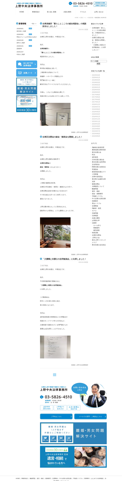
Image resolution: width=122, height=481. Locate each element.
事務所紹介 (36, 12)
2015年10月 (96, 124)
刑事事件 (95, 201)
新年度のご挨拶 (21, 31)
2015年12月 (96, 119)
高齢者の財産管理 (98, 147)
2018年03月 (96, 92)
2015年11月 (96, 121)
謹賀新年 (19, 48)
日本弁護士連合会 (98, 159)
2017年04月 (96, 99)
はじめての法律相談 (97, 473)
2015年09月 (96, 126)
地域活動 (95, 232)
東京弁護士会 (96, 152)
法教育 (94, 223)
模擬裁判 (96, 228)
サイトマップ (65, 476)
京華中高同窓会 (97, 176)
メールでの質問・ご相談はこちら (90, 416)
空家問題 (95, 213)
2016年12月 (96, 104)
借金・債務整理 (97, 193)
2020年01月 (96, 77)
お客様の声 (96, 220)
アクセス (83, 12)
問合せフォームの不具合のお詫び (27, 37)
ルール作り (97, 225)
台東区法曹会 (96, 235)
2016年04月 (96, 114)
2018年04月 (96, 89)
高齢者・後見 (96, 208)
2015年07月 (96, 131)
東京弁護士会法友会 (99, 245)
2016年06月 (96, 109)
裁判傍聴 (96, 230)
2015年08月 (96, 129)
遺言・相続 (96, 191)
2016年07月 (96, 107)
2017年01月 (96, 102)
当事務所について (98, 186)
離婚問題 (95, 189)
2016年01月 (96, 116)
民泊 (93, 154)
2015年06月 (96, 133)
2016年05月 (96, 111)
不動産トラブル (97, 196)
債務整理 (48, 473)
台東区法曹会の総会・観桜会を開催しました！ (62, 137)
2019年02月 (96, 85)
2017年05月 (96, 97)
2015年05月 (96, 136)
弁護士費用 (67, 12)
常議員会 (95, 169)
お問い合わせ (98, 12)
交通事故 (95, 206)
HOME (21, 12)
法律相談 (95, 215)
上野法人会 (96, 237)
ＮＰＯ (94, 211)
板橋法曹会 (96, 184)
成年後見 (95, 157)
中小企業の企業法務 (99, 198)
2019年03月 (96, 82)
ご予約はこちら (56, 416)
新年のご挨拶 (21, 43)
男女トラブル (96, 203)
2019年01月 (96, 87)
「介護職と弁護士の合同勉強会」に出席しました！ (64, 259)
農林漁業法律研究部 (99, 150)
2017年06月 (96, 94)
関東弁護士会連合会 (99, 167)
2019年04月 (96, 80)
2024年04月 (96, 75)
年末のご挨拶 (21, 54)
